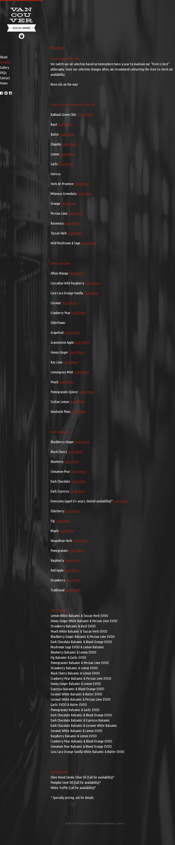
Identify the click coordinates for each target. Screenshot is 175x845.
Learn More (85, 114)
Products (5, 62)
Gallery (4, 67)
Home (4, 83)
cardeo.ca (119, 823)
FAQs (3, 73)
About (4, 57)
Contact (5, 78)
